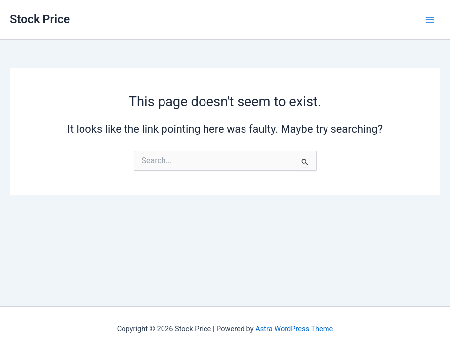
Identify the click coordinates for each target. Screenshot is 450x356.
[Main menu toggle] (429, 19)
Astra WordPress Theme (294, 328)
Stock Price (40, 19)
